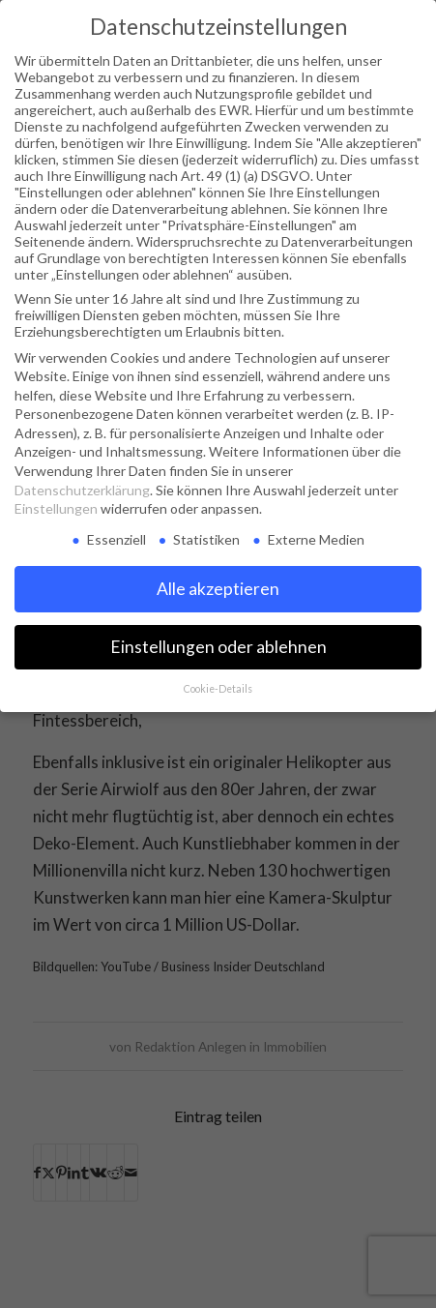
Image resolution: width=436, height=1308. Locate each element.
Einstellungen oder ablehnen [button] (218, 647)
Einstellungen (56, 508)
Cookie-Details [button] (218, 689)
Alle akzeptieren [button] (218, 589)
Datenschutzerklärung (82, 490)
